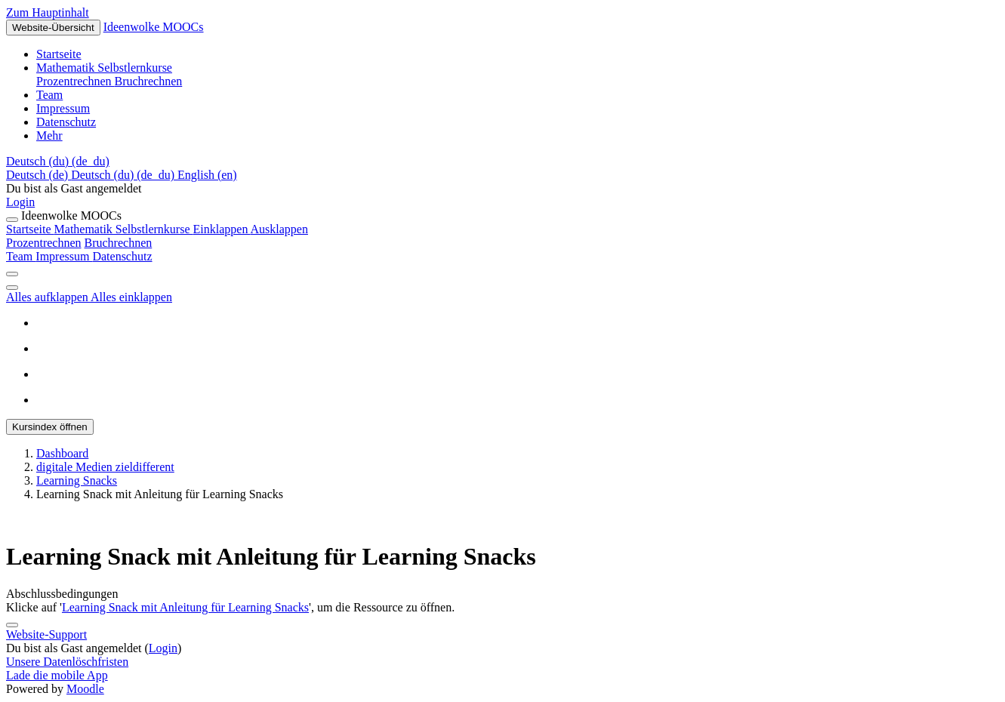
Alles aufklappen (48, 297)
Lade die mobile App (57, 675)
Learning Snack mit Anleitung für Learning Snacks (185, 607)
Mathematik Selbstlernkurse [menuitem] (104, 67)
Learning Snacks (76, 480)
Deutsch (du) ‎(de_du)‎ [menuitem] (124, 174)
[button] (57, 161)
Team (20, 256)
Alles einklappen (131, 297)
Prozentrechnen (44, 242)
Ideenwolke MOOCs (153, 26)
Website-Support (46, 634)
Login (20, 202)
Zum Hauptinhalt (47, 12)
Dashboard (62, 453)
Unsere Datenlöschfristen (67, 661)
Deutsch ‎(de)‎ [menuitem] (38, 174)
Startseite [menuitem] (59, 54)
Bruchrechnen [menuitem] (149, 81)
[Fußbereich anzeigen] (12, 625)
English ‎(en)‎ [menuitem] (207, 174)
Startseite (30, 229)
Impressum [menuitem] (63, 108)
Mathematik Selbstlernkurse (181, 229)
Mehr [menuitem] (49, 135)
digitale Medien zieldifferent (105, 466)
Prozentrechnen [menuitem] (75, 81)
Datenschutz (122, 256)
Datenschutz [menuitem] (66, 121)
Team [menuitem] (49, 94)
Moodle (85, 688)
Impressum (63, 256)
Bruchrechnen (119, 242)
